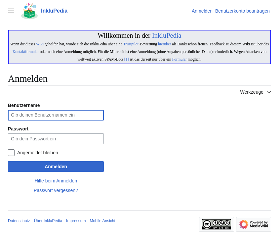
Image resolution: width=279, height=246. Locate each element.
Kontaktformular (26, 51)
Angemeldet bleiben (37, 152)
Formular (179, 59)
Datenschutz (19, 221)
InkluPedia (166, 35)
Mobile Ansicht (102, 221)
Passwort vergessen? (56, 190)
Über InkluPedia (48, 221)
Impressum (76, 221)
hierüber (164, 44)
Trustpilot (131, 44)
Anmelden (56, 166)
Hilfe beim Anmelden (56, 180)
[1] (126, 59)
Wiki (40, 44)
